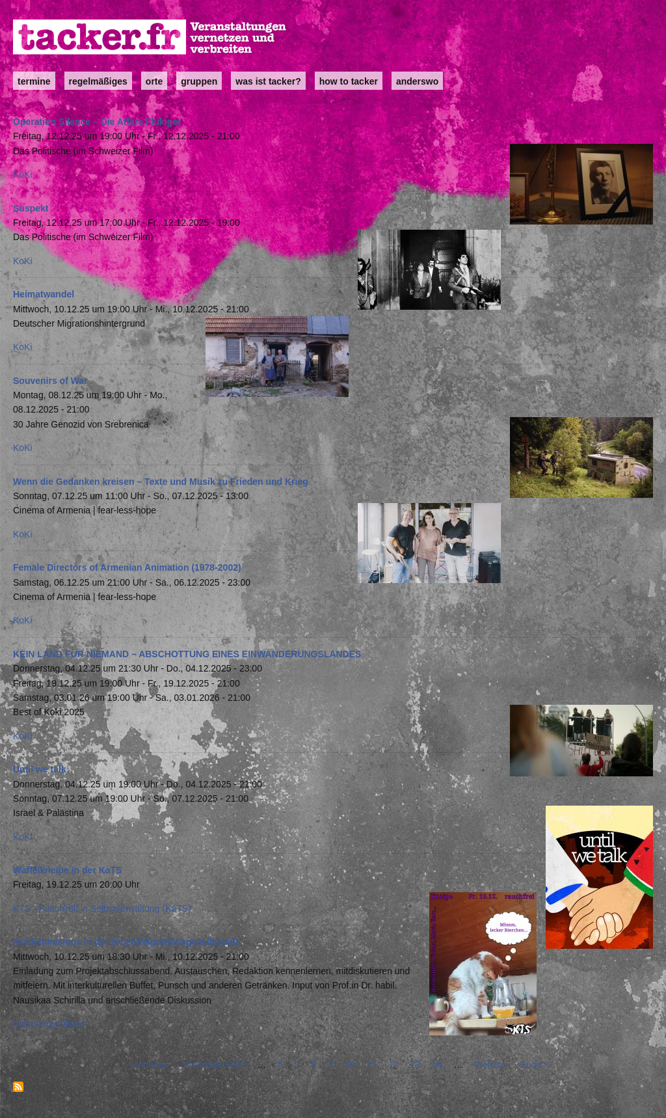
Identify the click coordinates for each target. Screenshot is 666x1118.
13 (415, 1064)
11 (372, 1064)
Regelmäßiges (98, 81)
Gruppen (199, 81)
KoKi (23, 174)
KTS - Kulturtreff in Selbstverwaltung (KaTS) (102, 908)
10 (350, 1064)
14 (437, 1064)
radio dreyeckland (49, 1023)
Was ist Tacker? (267, 81)
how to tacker (348, 81)
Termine (34, 81)
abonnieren (18, 1087)
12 (393, 1064)
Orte (154, 81)
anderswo (417, 81)
